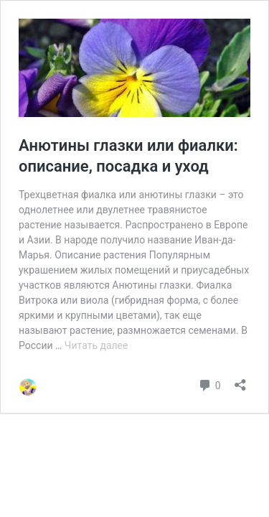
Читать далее (96, 345)
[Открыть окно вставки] (240, 380)
